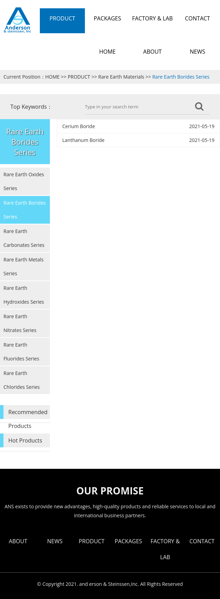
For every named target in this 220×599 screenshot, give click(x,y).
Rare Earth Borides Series (180, 76)
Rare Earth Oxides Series (23, 181)
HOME (52, 76)
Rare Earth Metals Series (23, 266)
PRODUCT (79, 76)
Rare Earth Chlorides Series (21, 380)
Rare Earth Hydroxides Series (23, 295)
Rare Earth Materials (121, 76)
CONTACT (202, 541)
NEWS (54, 541)
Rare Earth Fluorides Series (21, 351)
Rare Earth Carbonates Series (23, 238)
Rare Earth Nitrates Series (19, 323)
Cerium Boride (78, 126)
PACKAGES (128, 541)
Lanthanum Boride (83, 140)
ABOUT (18, 541)
